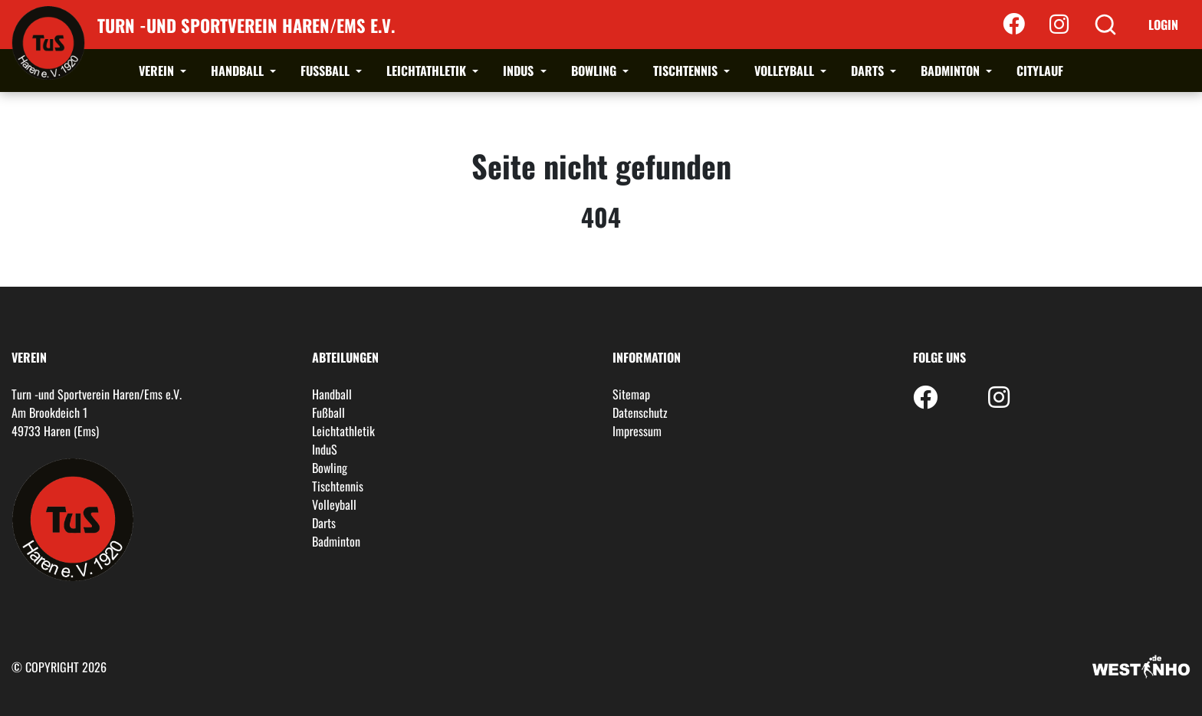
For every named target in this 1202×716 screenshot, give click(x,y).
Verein (158, 70)
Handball (239, 70)
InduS (520, 70)
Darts (869, 70)
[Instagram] (1059, 24)
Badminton (952, 70)
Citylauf (1039, 70)
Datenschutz (640, 412)
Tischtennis (687, 70)
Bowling (595, 70)
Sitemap (631, 394)
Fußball (326, 70)
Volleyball (785, 70)
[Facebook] (1013, 24)
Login (1163, 24)
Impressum (637, 431)
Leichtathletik (427, 70)
